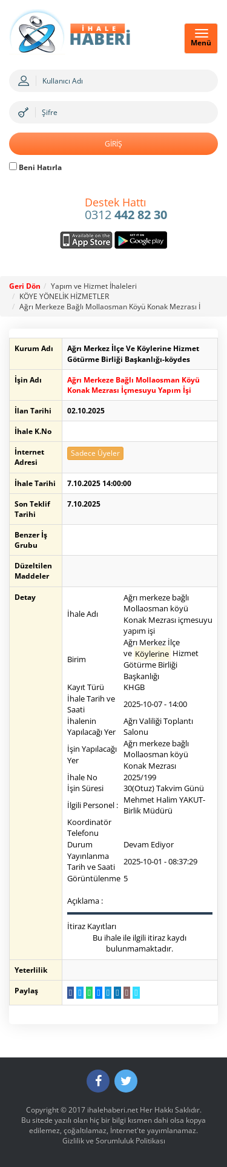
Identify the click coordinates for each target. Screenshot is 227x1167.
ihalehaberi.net (112, 1110)
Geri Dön (25, 286)
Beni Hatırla (35, 167)
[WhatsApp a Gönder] (89, 993)
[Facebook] (98, 1081)
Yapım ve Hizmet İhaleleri (94, 286)
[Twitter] (125, 1081)
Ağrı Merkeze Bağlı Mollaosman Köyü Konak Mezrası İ (109, 306)
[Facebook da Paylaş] (70, 993)
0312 (126, 209)
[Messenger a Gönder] (98, 993)
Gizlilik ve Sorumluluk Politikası (113, 1141)
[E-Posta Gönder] (126, 993)
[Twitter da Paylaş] (79, 993)
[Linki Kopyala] (136, 993)
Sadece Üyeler (95, 453)
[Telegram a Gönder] (108, 993)
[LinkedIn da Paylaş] (117, 993)
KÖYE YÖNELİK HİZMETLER (64, 296)
